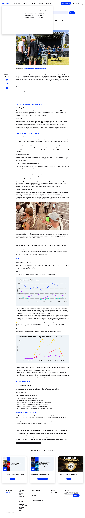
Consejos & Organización (29, 68)
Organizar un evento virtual (37, 492)
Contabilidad (34, 497)
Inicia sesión (77, 3)
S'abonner (76, 495)
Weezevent (6, 3)
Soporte (20, 510)
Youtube (56, 492)
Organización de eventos (27, 12)
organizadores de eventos (40, 433)
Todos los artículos (16, 12)
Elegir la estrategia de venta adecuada (25, 91)
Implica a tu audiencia (22, 95)
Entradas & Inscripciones (40, 68)
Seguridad (34, 495)
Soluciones (17, 3)
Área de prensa (22, 499)
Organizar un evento (36, 490)
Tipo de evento (38, 12)
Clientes (25, 3)
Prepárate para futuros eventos (24, 97)
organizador (46, 76)
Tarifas (33, 3)
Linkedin (51, 492)
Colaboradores (35, 493)
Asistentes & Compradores (37, 498)
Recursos (48, 3)
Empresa (40, 3)
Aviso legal (21, 501)
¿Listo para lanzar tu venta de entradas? (28, 443)
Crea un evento (66, 3)
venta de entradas (34, 265)
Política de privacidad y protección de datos (23, 504)
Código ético (21, 496)
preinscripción (20, 121)
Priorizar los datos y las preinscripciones (26, 89)
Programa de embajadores (37, 500)
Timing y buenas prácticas (23, 93)
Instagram (53, 492)
